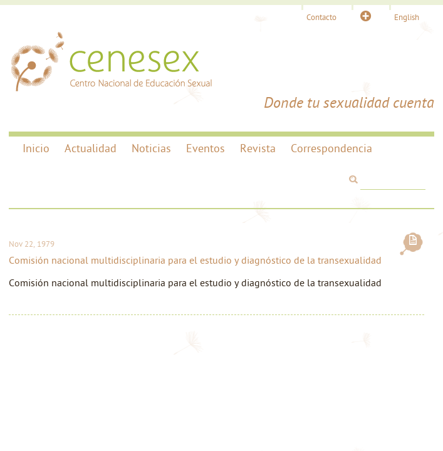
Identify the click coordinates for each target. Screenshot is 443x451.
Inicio (36, 149)
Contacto (321, 18)
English (406, 18)
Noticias (151, 149)
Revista (258, 149)
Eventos (205, 149)
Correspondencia (331, 149)
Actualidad (91, 149)
